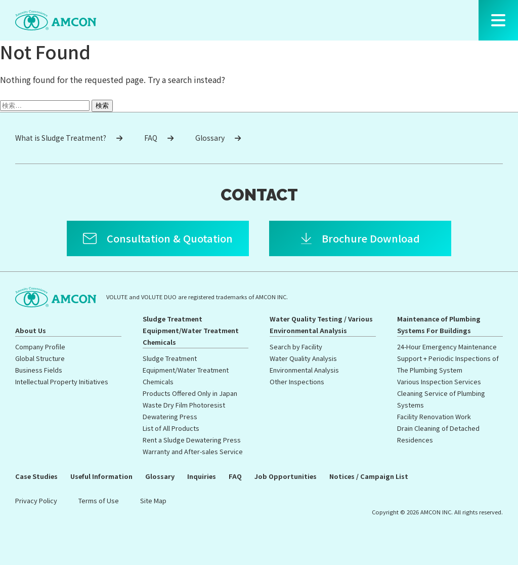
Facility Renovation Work (434, 416)
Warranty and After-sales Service (193, 451)
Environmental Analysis (304, 370)
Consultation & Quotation (170, 238)
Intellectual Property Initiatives (61, 381)
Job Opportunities (285, 476)
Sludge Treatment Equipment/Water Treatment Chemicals (191, 330)
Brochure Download (371, 238)
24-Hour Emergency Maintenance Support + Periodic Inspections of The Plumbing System (448, 358)
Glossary (218, 138)
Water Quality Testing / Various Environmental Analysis (321, 324)
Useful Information (101, 476)
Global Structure (40, 358)
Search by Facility (296, 346)
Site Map (153, 500)
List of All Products (171, 428)
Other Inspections (297, 381)
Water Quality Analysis (303, 358)
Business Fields (38, 370)
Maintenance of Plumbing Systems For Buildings (439, 324)
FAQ (159, 138)
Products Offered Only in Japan (190, 393)
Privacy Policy (36, 500)
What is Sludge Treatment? (68, 138)
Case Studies (36, 476)
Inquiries (201, 476)
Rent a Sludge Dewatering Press (192, 440)
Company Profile (40, 346)
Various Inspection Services (439, 381)
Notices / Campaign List (368, 476)
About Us (30, 330)
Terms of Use (98, 500)
